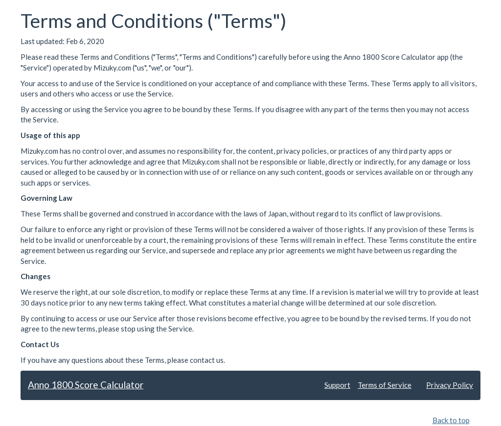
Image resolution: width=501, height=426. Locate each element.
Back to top (451, 420)
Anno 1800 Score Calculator (85, 384)
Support (337, 384)
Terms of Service (384, 384)
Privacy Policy (449, 384)
